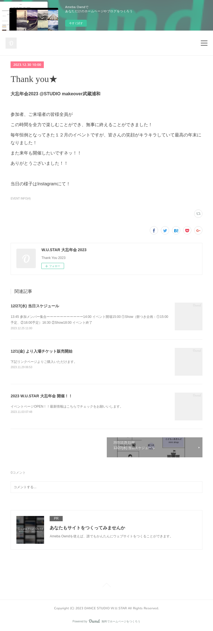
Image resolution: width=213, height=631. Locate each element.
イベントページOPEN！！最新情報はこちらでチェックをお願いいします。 (67, 406)
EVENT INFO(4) (21, 198)
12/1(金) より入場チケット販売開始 (41, 351)
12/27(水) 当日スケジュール (35, 306)
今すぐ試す (76, 23)
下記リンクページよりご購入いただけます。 (44, 362)
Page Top (106, 586)
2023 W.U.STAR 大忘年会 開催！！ (41, 396)
